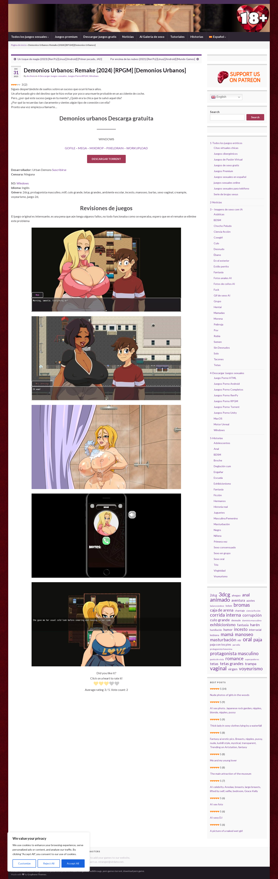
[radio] (96, 684)
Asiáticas (219, 214)
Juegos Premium (223, 171)
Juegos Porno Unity (225, 412)
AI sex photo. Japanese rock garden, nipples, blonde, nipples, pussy (236, 710)
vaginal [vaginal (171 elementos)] (218, 668)
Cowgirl (218, 237)
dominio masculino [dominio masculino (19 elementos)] (251, 620)
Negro (217, 530)
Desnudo (219, 249)
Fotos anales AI (223, 278)
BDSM (217, 220)
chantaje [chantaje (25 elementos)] (240, 610)
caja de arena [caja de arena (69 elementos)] (221, 610)
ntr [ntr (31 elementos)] (239, 640)
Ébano (217, 254)
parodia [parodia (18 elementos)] (236, 645)
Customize (24, 863)
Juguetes (219, 512)
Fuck (216, 289)
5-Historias (216, 438)
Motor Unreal (221, 424)
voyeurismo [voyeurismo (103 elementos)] (251, 669)
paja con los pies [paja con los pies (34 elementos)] (220, 644)
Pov (216, 330)
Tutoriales (177, 36)
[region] (48, 852)
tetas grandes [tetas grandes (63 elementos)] (231, 663)
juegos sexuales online (227, 182)
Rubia (217, 336)
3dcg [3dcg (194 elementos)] (224, 594)
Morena (218, 318)
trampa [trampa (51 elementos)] (250, 664)
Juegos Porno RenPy (226, 395)
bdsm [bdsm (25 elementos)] (229, 605)
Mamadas (219, 312)
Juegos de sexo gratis (226, 165)
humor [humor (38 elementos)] (228, 630)
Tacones (219, 359)
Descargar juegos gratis (99, 36)
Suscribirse (59, 169)
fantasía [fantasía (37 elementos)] (243, 625)
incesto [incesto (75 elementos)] (241, 629)
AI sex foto (216, 804)
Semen (218, 341)
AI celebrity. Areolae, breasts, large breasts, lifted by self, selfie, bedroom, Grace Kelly (235, 789)
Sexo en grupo (222, 553)
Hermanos (220, 501)
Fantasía (218, 272)
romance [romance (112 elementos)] (234, 658)
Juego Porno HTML (225, 377)
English (218, 97)
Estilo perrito (221, 266)
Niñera (217, 535)
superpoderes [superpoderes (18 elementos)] (252, 659)
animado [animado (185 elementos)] (220, 600)
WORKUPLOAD (137, 148)
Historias (196, 36)
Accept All (73, 863)
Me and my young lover (223, 760)
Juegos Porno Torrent (227, 406)
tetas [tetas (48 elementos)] (214, 664)
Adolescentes (222, 443)
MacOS (218, 418)
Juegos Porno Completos (228, 389)
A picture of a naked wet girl (226, 830)
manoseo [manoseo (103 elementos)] (244, 634)
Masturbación (222, 524)
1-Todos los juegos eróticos (226, 143)
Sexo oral (219, 559)
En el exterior (221, 260)
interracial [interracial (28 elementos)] (255, 629)
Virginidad (220, 570)
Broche (218, 460)
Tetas (217, 365)
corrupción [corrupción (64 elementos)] (252, 615)
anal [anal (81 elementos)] (246, 595)
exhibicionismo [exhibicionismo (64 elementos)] (223, 625)
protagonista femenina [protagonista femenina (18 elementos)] (221, 649)
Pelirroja (218, 324)
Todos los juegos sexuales (30, 36)
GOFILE (70, 148)
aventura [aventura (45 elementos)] (238, 600)
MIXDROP (96, 148)
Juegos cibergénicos (226, 153)
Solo (216, 353)
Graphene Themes (36, 874)
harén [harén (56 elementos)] (255, 625)
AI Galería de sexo (152, 36)
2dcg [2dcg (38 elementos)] (213, 595)
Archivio (31, 76)
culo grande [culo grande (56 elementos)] (220, 620)
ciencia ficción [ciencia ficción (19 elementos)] (253, 610)
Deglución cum (222, 466)
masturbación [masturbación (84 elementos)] (223, 640)
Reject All (48, 863)
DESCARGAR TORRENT (106, 158)
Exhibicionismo (222, 483)
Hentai (218, 307)
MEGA (82, 148)
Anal (216, 448)
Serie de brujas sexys (226, 194)
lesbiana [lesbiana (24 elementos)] (214, 635)
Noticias (128, 36)
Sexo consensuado (225, 547)
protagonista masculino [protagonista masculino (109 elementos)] (234, 653)
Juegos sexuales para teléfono (231, 188)
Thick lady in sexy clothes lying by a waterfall (236, 725)
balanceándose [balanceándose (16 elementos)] (217, 606)
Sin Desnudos (222, 347)
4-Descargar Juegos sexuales (52, 76)
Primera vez (220, 541)
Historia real (221, 506)
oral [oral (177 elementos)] (247, 639)
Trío (216, 564)
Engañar (218, 472)
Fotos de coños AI (224, 283)
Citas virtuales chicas (226, 147)
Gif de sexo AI (222, 295)
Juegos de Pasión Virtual (228, 159)
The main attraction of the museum (230, 773)
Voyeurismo (221, 576)
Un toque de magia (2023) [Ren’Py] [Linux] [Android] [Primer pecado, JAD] (60, 59)
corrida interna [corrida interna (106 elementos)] (225, 615)
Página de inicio (18, 45)
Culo (216, 243)
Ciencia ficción (222, 231)
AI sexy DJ (216, 817)
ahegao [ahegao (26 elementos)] (236, 595)
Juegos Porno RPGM (78, 76)
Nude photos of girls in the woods (229, 694)
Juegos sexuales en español (230, 176)
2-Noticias (216, 202)
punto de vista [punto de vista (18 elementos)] (217, 659)
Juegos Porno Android (227, 383)
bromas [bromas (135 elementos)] (242, 605)
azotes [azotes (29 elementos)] (250, 600)
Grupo (217, 301)
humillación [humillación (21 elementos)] (216, 630)
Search (215, 112)
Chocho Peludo (223, 225)
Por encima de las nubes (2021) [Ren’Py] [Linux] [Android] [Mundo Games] (152, 59)
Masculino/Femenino (226, 518)
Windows (94, 76)
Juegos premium (66, 36)
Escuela (218, 477)
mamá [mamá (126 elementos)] (227, 634)
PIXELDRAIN (115, 148)
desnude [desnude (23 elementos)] (236, 620)
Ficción (218, 495)
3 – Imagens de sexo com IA (226, 209)
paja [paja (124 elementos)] (257, 639)
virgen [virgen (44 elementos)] (232, 669)
